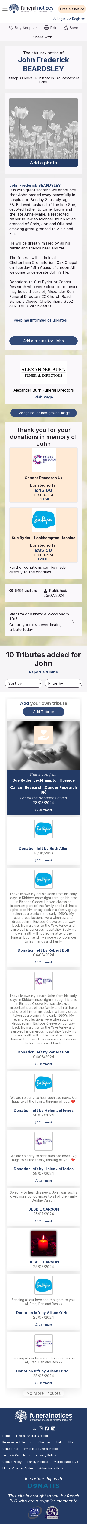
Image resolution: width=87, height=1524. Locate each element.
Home (6, 1436)
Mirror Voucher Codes (17, 1468)
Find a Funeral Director (32, 1436)
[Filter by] (64, 683)
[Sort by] (23, 683)
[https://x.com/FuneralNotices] (34, 1428)
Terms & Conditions (16, 1455)
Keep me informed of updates (38, 320)
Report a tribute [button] (43, 672)
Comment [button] (43, 810)
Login (59, 19)
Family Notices (37, 1462)
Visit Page (43, 397)
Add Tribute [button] (43, 711)
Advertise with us (51, 1468)
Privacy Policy (46, 1455)
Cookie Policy (12, 1462)
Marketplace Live (66, 1462)
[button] (72, 9)
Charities (44, 1442)
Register (76, 19)
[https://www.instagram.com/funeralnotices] (41, 1428)
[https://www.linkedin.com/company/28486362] (53, 1428)
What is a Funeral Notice (41, 1449)
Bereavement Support (17, 1442)
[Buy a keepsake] (24, 27)
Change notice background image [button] (44, 413)
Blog (71, 1442)
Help (59, 1442)
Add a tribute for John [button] (43, 341)
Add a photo (43, 163)
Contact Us (10, 1449)
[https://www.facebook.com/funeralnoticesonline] (47, 1428)
